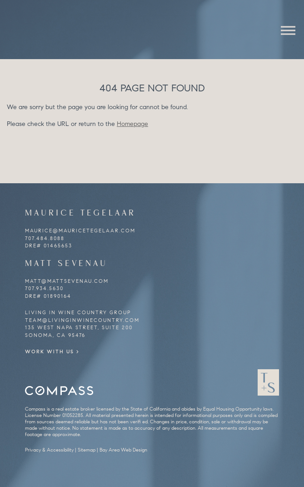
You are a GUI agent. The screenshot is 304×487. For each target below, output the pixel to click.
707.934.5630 (44, 288)
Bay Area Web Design (123, 450)
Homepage (132, 124)
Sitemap (86, 450)
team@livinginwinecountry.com (82, 320)
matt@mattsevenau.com (67, 281)
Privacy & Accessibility (49, 450)
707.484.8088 (45, 238)
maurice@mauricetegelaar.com (80, 230)
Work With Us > (52, 351)
